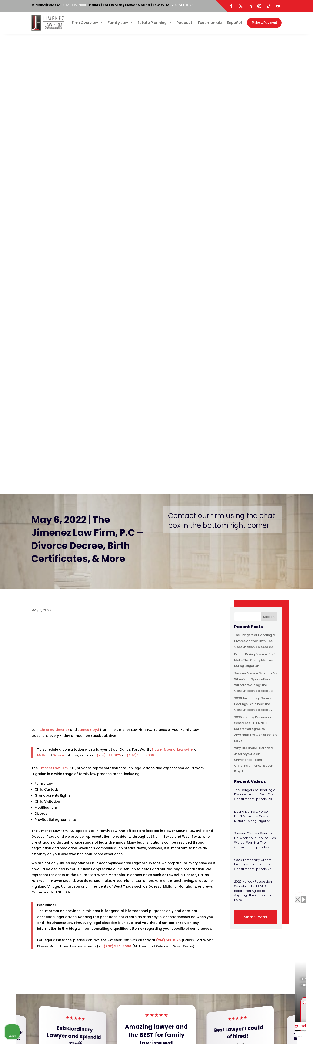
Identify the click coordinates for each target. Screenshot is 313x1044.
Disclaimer (166, 1033)
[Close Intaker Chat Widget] (297, 895)
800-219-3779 (117, 925)
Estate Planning (152, 22)
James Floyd (88, 270)
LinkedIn (77, 994)
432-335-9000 (74, 5)
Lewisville (185, 289)
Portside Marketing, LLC (172, 1038)
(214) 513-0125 (109, 295)
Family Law (118, 22)
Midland (44, 295)
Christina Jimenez (54, 270)
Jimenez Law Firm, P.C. (105, 1033)
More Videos (255, 457)
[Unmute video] (230, 895)
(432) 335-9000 (140, 295)
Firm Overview (85, 22)
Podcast (184, 22)
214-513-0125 (182, 5)
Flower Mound (164, 289)
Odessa (59, 295)
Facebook (44, 994)
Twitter (61, 994)
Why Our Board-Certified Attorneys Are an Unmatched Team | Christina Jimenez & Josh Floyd (253, 300)
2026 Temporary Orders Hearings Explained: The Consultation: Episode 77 (253, 244)
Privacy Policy (206, 1033)
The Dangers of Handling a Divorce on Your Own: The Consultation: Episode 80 (254, 181)
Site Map (185, 1033)
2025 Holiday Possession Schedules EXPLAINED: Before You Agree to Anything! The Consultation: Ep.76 (255, 269)
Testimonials (209, 22)
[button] (306, 592)
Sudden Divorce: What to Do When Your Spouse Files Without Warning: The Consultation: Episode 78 (255, 380)
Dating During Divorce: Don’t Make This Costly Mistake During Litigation (255, 200)
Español (234, 22)
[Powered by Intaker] (273, 1034)
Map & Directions (102, 937)
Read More (75, 613)
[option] (49, 852)
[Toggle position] (288, 895)
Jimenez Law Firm (53, 308)
